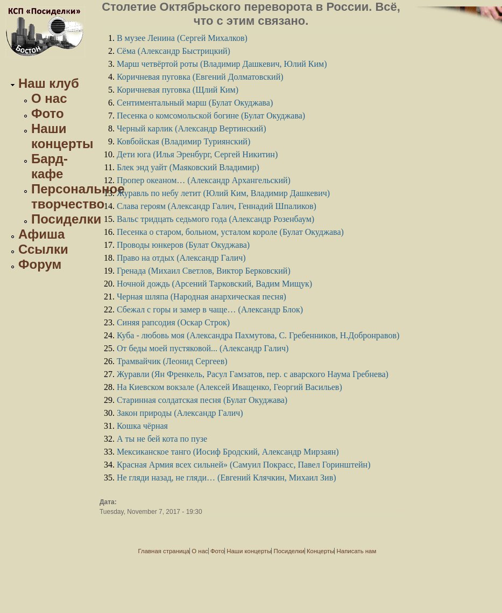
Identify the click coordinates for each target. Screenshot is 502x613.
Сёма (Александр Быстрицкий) (173, 50)
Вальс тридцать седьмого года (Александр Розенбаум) (215, 219)
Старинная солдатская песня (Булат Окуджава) (202, 400)
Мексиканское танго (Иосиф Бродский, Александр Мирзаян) (228, 451)
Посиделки (66, 219)
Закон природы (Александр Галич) (180, 412)
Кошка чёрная (142, 425)
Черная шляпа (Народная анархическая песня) (201, 296)
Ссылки (43, 249)
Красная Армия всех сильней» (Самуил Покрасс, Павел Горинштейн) (244, 464)
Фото (47, 113)
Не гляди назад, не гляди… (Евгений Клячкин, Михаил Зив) (226, 477)
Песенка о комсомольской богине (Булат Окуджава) (211, 115)
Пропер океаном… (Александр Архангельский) (204, 180)
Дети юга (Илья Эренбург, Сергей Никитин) (197, 154)
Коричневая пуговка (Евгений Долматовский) (200, 76)
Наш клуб (48, 83)
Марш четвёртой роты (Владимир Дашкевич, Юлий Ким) (222, 63)
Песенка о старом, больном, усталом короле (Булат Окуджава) (230, 231)
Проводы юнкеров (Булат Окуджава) (183, 244)
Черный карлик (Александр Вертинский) (191, 128)
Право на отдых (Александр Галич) (181, 257)
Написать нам (357, 551)
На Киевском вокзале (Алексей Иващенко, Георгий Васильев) (229, 387)
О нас (49, 98)
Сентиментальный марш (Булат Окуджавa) (195, 102)
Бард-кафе (49, 166)
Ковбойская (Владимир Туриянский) (183, 141)
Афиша (41, 234)
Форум (39, 264)
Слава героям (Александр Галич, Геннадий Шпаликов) (216, 206)
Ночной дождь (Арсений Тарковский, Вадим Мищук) (214, 283)
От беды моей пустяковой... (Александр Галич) (202, 348)
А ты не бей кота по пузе (162, 438)
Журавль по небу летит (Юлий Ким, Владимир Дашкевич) (223, 193)
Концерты (320, 551)
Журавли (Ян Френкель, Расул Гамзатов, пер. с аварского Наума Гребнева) (252, 374)
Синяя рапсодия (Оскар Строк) (173, 322)
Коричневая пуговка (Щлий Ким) (177, 89)
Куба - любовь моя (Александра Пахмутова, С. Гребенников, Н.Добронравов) (258, 335)
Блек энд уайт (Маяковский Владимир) (188, 167)
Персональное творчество (78, 196)
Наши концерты (62, 136)
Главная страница (164, 551)
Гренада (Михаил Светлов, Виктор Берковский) (204, 270)
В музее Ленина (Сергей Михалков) (182, 38)
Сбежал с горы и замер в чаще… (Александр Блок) (210, 309)
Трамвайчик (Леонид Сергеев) (172, 361)
